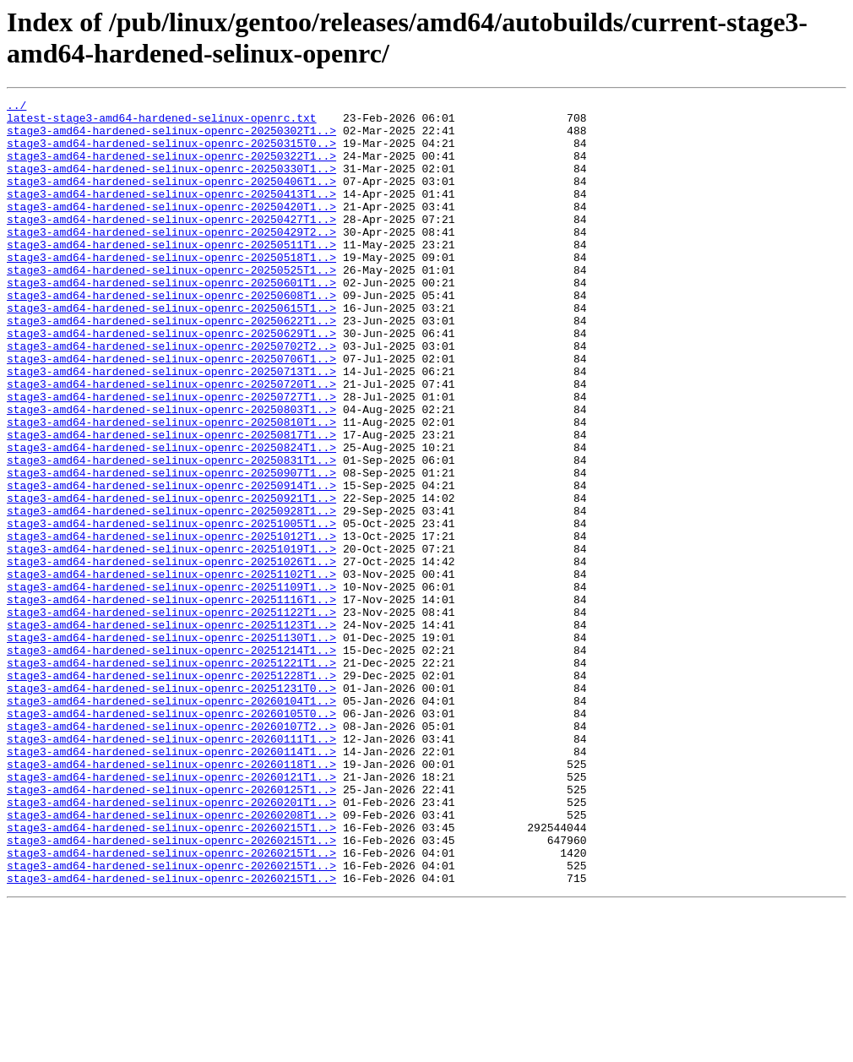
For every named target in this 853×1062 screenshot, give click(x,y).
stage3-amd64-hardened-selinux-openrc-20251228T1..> (171, 791)
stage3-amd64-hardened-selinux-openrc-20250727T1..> (171, 457)
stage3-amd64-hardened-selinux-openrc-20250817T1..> (171, 502)
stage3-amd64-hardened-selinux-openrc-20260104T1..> (171, 822)
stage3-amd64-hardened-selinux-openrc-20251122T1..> (171, 715)
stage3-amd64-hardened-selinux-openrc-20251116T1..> (171, 700)
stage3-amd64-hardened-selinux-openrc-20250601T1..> (171, 320)
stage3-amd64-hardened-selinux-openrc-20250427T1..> (171, 244)
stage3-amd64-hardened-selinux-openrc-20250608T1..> (171, 335)
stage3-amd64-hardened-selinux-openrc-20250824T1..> (171, 518)
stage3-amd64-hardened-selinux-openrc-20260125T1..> (171, 928)
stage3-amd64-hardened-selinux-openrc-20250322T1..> (171, 168)
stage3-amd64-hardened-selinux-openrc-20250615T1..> (171, 350)
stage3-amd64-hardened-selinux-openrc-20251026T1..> (171, 654)
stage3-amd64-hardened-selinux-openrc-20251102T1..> (171, 670)
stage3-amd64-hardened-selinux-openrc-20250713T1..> (171, 426)
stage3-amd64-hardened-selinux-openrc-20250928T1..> (171, 594)
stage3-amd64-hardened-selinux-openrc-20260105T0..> (171, 837)
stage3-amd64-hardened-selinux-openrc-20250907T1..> (171, 548)
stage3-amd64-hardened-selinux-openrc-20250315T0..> (171, 153)
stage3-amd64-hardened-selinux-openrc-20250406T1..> (171, 198)
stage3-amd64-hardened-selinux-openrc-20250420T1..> (171, 229)
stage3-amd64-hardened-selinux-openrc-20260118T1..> (171, 898)
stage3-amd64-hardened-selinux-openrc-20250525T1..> (171, 305)
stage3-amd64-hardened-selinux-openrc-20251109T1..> (171, 685)
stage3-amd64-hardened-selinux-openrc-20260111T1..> (171, 867)
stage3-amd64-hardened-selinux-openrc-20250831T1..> (171, 533)
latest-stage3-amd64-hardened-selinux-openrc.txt (162, 122)
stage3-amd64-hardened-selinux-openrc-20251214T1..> (171, 761)
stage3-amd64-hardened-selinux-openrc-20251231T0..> (171, 806)
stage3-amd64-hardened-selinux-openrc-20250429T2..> (171, 259)
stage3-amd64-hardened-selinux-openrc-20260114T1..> (171, 882)
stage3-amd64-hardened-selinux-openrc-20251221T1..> (171, 776)
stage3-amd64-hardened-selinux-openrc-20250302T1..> (171, 137)
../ (16, 107)
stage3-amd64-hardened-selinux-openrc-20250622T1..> (171, 365)
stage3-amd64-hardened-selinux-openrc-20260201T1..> (171, 943)
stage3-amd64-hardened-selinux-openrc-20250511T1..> (171, 274)
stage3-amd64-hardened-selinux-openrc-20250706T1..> (171, 411)
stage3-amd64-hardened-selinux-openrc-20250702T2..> (171, 396)
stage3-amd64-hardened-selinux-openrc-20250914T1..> (171, 563)
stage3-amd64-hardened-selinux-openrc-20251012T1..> (171, 624)
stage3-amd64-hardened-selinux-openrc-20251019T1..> (171, 639)
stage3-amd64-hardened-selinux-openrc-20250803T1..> (171, 472)
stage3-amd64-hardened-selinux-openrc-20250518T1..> (171, 289)
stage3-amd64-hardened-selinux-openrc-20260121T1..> (171, 913)
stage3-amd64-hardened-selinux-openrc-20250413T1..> (171, 213)
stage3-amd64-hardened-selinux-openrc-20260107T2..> (171, 852)
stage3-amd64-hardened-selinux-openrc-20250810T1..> (171, 487)
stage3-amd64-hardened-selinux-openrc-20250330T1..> (171, 183)
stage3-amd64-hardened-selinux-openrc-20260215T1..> (171, 974)
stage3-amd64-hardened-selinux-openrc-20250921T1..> (171, 578)
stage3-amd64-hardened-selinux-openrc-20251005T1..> (171, 609)
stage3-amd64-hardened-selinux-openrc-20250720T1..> (171, 441)
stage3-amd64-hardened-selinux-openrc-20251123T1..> (171, 730)
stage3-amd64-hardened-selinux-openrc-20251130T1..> (171, 746)
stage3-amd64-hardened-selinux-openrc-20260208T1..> (171, 959)
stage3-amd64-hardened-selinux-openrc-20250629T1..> (171, 381)
